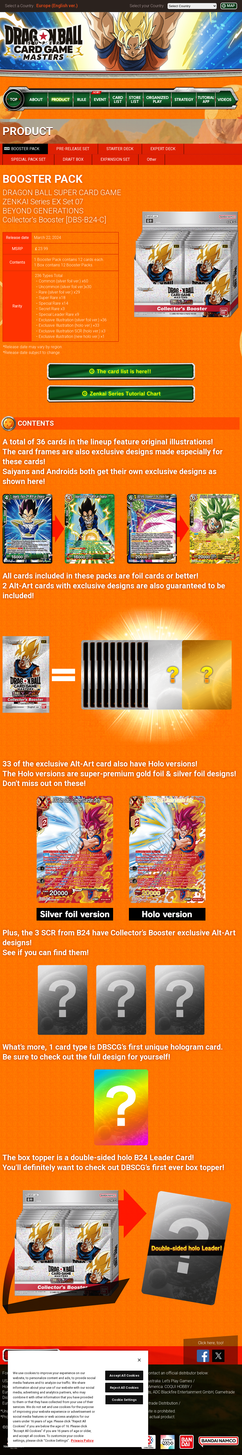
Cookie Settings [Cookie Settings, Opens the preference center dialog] (124, 1400)
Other (151, 159)
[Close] (139, 1360)
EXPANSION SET (115, 159)
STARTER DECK (119, 148)
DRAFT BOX (73, 159)
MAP (231, 6)
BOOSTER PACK (21, 148)
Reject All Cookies (124, 1387)
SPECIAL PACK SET (28, 159)
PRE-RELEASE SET (72, 148)
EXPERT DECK (162, 148)
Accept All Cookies (124, 1375)
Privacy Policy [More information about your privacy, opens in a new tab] (82, 1440)
